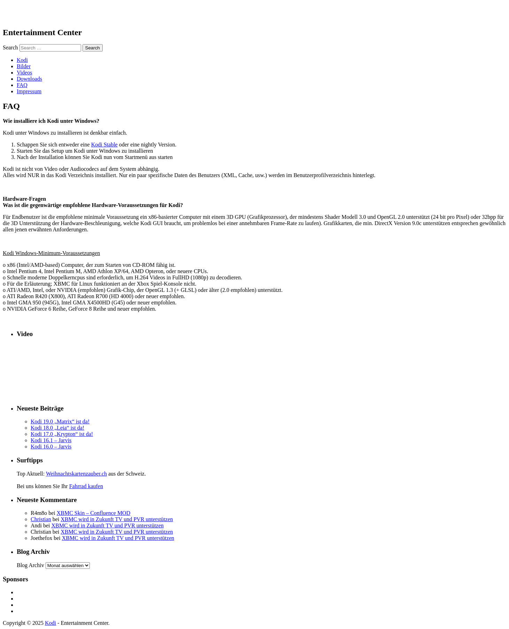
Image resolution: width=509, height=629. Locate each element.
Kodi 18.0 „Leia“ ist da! (57, 428)
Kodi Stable (104, 145)
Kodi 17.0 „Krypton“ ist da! (62, 434)
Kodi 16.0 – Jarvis (51, 446)
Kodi (22, 60)
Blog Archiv (30, 565)
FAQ (22, 85)
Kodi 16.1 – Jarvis (51, 440)
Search (10, 47)
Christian (41, 519)
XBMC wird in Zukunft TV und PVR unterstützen (117, 519)
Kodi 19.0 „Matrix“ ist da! (60, 421)
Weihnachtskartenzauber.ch (76, 474)
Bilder (24, 66)
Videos (24, 72)
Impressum (29, 91)
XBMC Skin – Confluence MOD (94, 513)
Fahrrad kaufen (86, 486)
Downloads (29, 79)
